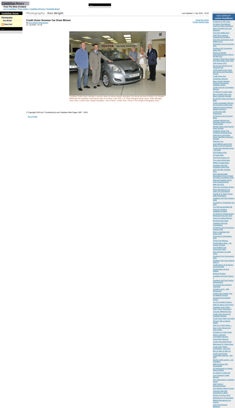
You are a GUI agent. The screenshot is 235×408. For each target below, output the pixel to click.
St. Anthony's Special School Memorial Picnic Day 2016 (223, 215)
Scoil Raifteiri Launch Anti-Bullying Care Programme (222, 145)
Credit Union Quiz (219, 76)
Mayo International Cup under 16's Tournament (221, 190)
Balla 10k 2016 (218, 184)
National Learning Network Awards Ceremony (222, 108)
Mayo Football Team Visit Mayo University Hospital (222, 95)
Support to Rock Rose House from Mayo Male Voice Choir (223, 60)
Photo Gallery (23, 9)
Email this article (202, 20)
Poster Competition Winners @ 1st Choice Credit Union (223, 104)
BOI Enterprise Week (220, 221)
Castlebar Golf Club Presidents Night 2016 (221, 166)
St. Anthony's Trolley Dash (222, 92)
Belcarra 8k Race (219, 273)
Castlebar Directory (37, 9)
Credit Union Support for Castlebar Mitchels (222, 315)
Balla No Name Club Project (223, 305)
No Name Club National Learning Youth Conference (223, 25)
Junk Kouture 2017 (220, 63)
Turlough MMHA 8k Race (222, 311)
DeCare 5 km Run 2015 (221, 395)
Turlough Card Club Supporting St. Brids (220, 392)
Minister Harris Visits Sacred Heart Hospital (223, 127)
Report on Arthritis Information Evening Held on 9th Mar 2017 (223, 54)
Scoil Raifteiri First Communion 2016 (219, 248)
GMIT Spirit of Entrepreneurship (219, 385)
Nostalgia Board (53, 9)
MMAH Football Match (221, 163)
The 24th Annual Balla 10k (222, 207)
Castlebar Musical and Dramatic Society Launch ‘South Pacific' (222, 122)
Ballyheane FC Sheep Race (223, 344)
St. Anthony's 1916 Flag (221, 373)
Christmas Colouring (220, 79)
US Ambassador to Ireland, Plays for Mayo (223, 369)
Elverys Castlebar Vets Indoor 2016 (221, 233)
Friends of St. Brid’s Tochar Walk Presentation (223, 195)
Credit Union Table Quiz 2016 (224, 318)
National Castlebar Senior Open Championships (222, 181)
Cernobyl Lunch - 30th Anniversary (221, 290)
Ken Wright (7, 20)
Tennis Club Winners (220, 241)
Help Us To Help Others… (222, 325)
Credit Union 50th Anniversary (219, 112)
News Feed (8, 24)
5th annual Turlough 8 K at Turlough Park (222, 66)
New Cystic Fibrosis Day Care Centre (222, 329)
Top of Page (32, 117)
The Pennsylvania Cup (221, 158)
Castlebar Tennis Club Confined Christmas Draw (222, 132)
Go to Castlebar (9, 9)
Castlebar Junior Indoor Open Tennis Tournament (222, 308)
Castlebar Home (10, 13)
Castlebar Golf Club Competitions (220, 224)
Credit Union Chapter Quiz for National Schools (222, 294)
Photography (7, 17)
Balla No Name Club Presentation (220, 365)
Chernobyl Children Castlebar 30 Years (220, 210)
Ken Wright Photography (38, 23)
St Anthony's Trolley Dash (222, 332)
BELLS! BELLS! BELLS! (222, 351)
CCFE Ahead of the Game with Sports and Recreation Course (223, 72)
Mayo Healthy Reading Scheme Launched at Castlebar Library (221, 83)
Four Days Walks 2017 (221, 33)
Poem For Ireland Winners (222, 218)
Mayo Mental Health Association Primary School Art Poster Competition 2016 (223, 175)
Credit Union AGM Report (222, 342)
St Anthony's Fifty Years (221, 21)
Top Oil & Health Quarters (222, 302)
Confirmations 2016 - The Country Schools (222, 244)
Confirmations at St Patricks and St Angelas (223, 266)
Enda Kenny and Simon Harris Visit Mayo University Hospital (223, 137)
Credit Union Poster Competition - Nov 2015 (221, 347)
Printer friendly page (201, 22)
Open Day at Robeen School (223, 187)
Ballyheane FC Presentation (223, 398)
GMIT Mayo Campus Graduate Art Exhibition (221, 36)
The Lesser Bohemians (221, 160)
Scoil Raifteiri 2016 (220, 152)
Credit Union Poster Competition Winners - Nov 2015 (223, 355)
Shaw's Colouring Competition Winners (220, 335)
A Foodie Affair (218, 155)
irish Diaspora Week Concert (223, 388)
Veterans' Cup (218, 141)
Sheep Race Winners (221, 339)
